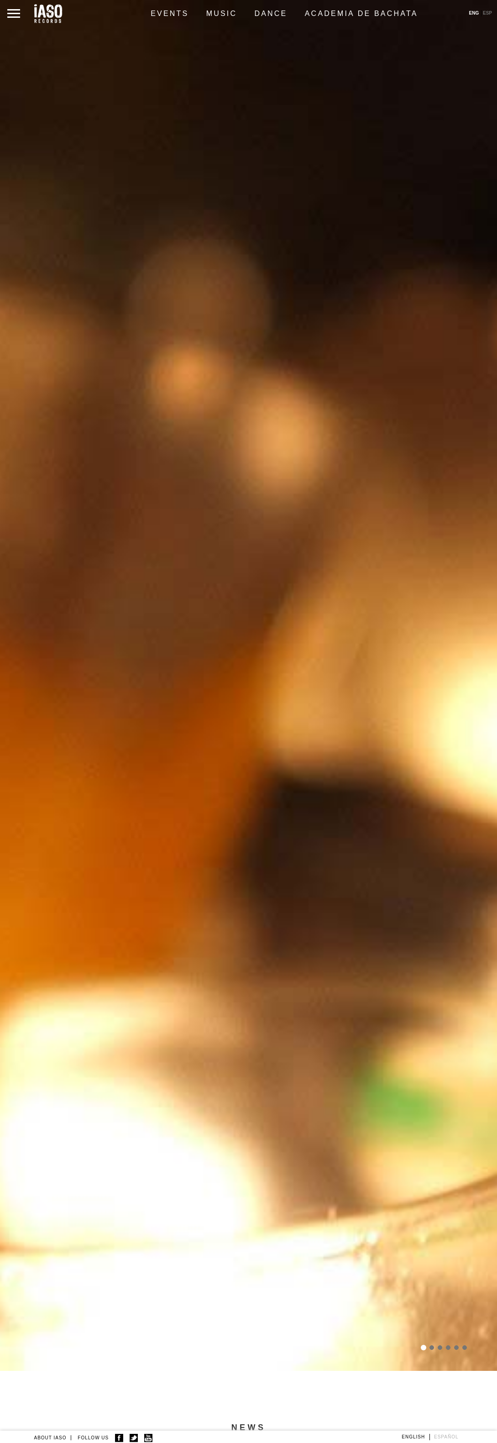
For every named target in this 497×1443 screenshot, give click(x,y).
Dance (270, 13)
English (413, 1436)
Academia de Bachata (361, 13)
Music (221, 13)
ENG (474, 13)
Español (446, 1436)
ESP (487, 13)
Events (169, 13)
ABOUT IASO (50, 1437)
